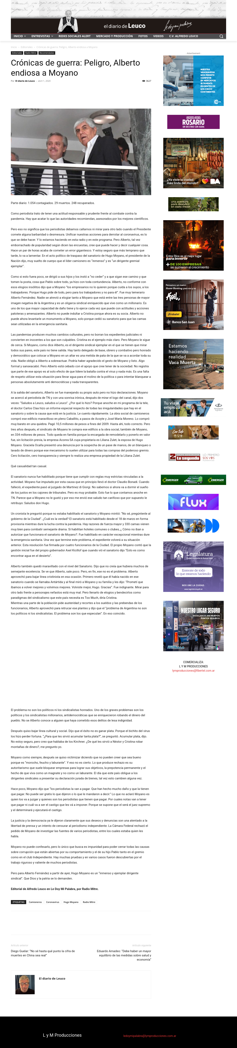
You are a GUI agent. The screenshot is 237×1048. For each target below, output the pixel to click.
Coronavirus (52, 902)
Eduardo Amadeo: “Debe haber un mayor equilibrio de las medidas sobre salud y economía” (124, 955)
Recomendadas (47, 52)
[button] (221, 36)
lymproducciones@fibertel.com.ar (193, 670)
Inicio (14, 47)
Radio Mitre (30, 52)
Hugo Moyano (71, 902)
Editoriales (27, 47)
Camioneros (35, 902)
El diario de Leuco (25, 80)
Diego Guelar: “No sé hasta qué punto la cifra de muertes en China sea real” (43, 953)
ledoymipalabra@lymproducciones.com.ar (149, 1036)
